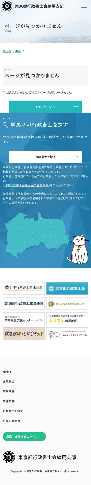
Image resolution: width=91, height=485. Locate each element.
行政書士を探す (45, 157)
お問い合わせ (11, 421)
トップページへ (45, 107)
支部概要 (9, 401)
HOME (7, 371)
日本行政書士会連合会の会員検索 (26, 185)
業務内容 (9, 391)
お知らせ (8, 381)
